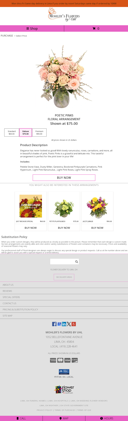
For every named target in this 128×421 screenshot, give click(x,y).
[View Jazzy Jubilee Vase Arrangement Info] (97, 206)
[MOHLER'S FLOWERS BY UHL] (64, 21)
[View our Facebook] (54, 325)
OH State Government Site (74, 405)
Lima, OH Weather (49, 405)
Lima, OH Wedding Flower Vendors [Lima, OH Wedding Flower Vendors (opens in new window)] (89, 401)
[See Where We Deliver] (64, 277)
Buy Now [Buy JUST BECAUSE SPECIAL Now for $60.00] (31, 228)
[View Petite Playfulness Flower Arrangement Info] (64, 206)
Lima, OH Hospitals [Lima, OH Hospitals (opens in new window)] (58, 401)
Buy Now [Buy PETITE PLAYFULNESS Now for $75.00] (64, 228)
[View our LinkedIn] (64, 325)
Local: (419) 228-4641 (64, 346)
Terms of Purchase (65, 410)
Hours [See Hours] (106, 418)
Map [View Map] (64, 418)
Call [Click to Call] (21, 418)
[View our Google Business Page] (59, 325)
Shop (32, 28)
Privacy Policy (44, 410)
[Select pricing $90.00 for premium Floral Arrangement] (39, 132)
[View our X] (69, 325)
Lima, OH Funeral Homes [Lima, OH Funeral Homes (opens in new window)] (33, 401)
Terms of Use (84, 410)
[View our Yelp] (74, 325)
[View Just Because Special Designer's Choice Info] (30, 206)
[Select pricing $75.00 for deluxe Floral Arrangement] (26, 132)
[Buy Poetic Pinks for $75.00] (64, 177)
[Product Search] (64, 262)
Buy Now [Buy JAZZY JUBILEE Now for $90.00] (97, 228)
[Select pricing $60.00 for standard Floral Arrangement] (11, 132)
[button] (64, 372)
